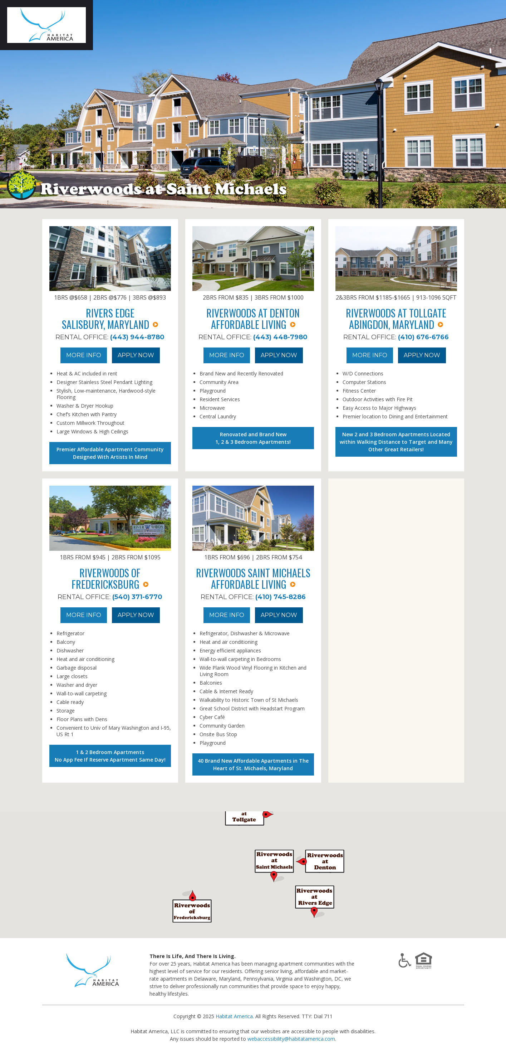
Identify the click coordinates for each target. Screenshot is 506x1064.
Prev (13, 104)
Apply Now (136, 355)
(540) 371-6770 (137, 597)
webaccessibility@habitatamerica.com (291, 1038)
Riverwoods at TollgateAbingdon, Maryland (396, 319)
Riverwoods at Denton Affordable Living (253, 319)
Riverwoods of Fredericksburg (110, 578)
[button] (315, 901)
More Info (83, 355)
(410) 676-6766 (423, 337)
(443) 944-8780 (137, 337)
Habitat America (234, 1016)
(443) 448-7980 (280, 337)
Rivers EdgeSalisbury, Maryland (110, 319)
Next (493, 104)
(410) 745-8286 (280, 597)
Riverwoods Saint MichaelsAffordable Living (253, 578)
